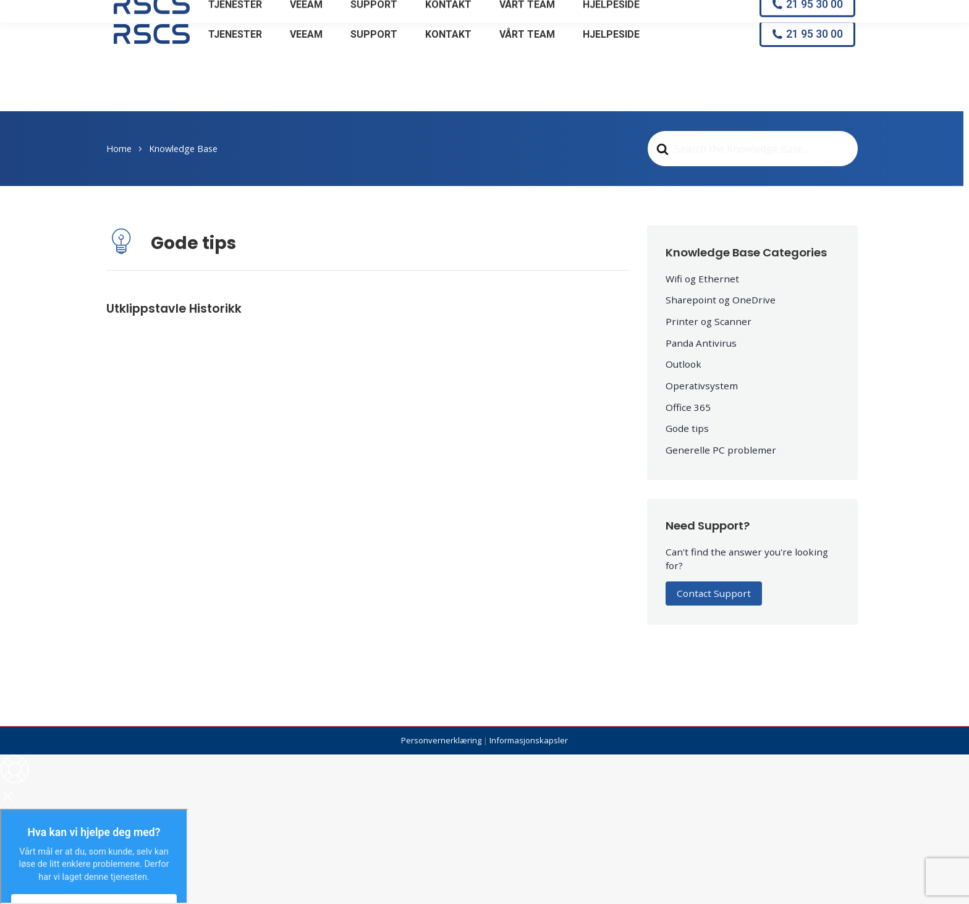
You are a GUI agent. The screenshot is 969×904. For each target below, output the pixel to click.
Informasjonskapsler (528, 740)
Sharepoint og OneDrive (721, 300)
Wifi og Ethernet (702, 278)
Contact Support (714, 593)
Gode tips (687, 428)
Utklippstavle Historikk (174, 308)
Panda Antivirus (701, 343)
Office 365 (688, 407)
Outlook (683, 364)
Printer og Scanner (708, 321)
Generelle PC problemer (721, 450)
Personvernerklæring (441, 740)
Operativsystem (702, 385)
